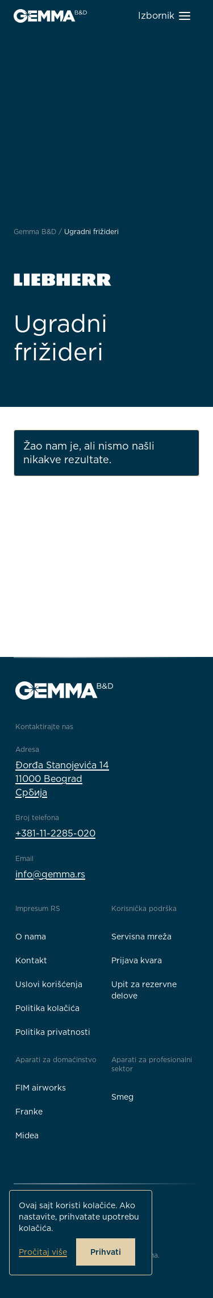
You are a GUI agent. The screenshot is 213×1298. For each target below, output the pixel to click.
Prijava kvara (136, 960)
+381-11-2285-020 (55, 833)
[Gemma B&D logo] (50, 16)
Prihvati (105, 1252)
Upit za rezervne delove (144, 990)
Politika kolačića (47, 1008)
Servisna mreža (141, 936)
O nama (30, 936)
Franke (29, 1111)
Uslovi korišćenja (48, 984)
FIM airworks (40, 1087)
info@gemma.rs (50, 874)
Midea (27, 1135)
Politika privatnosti (52, 1032)
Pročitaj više (43, 1252)
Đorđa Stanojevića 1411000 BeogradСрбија (62, 779)
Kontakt (31, 960)
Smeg (122, 1096)
